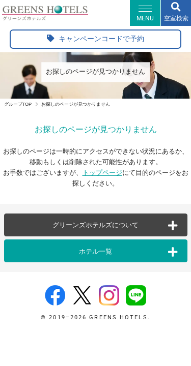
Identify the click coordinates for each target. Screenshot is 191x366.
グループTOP (18, 104)
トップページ (102, 172)
